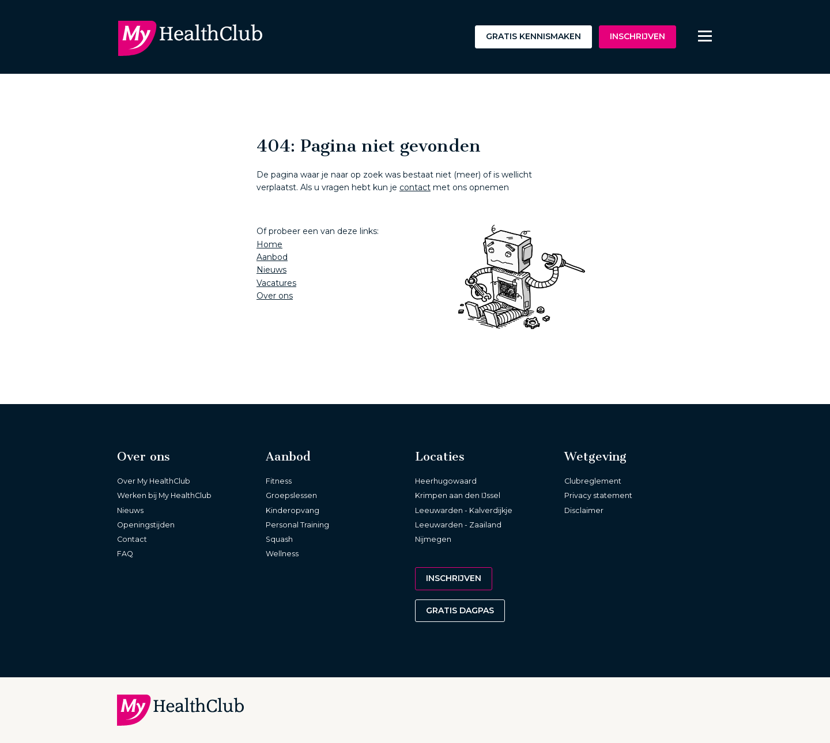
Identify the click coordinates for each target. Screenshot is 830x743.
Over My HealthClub (153, 481)
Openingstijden (146, 525)
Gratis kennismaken (533, 36)
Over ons (274, 296)
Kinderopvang (292, 510)
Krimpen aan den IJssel (457, 495)
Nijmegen (433, 539)
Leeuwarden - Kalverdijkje (463, 510)
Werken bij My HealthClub (164, 495)
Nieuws (271, 270)
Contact (132, 539)
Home (269, 244)
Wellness (282, 553)
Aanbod (272, 257)
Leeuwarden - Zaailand (458, 525)
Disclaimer (583, 510)
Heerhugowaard (446, 481)
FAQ (125, 553)
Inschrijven (637, 36)
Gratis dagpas (460, 610)
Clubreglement (592, 481)
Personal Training (297, 525)
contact (415, 187)
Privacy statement (598, 495)
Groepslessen (291, 495)
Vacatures (276, 283)
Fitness (279, 481)
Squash (279, 539)
